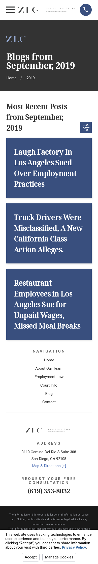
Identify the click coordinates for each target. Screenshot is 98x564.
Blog (49, 393)
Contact (49, 402)
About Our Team (48, 368)
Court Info (48, 385)
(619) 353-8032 (49, 491)
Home (49, 360)
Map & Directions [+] (49, 466)
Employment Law (49, 376)
